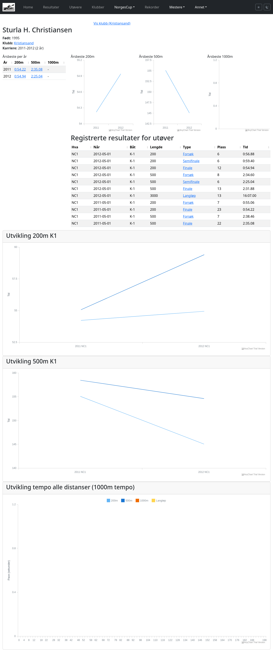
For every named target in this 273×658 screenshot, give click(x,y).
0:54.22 (20, 69)
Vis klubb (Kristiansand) (112, 23)
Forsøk (188, 154)
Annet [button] (199, 7)
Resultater (51, 7)
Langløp (189, 195)
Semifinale (191, 161)
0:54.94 (20, 76)
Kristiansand (24, 43)
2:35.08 (36, 69)
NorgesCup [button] (123, 7)
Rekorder (152, 7)
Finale (187, 168)
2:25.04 (36, 76)
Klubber (98, 7)
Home (28, 7)
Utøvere (75, 7)
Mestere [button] (175, 7)
